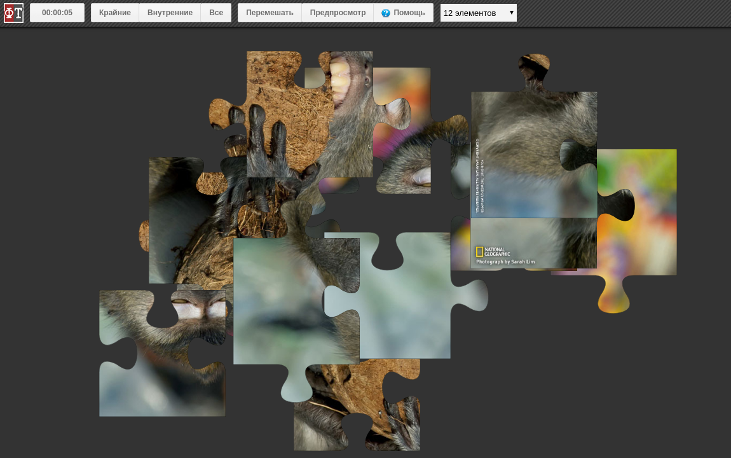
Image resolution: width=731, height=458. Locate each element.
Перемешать (270, 12)
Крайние (115, 12)
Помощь (409, 12)
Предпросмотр (338, 12)
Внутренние (170, 12)
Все (216, 12)
